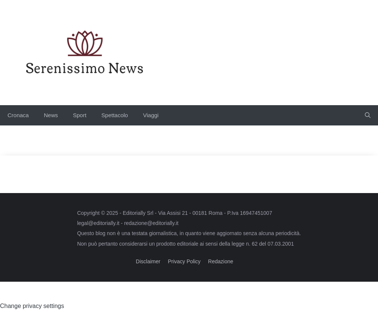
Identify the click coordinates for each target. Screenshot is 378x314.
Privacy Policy (184, 261)
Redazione (220, 261)
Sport (79, 115)
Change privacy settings (32, 306)
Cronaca (18, 115)
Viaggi (150, 115)
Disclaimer (148, 261)
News (51, 115)
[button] (367, 115)
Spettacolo (114, 115)
